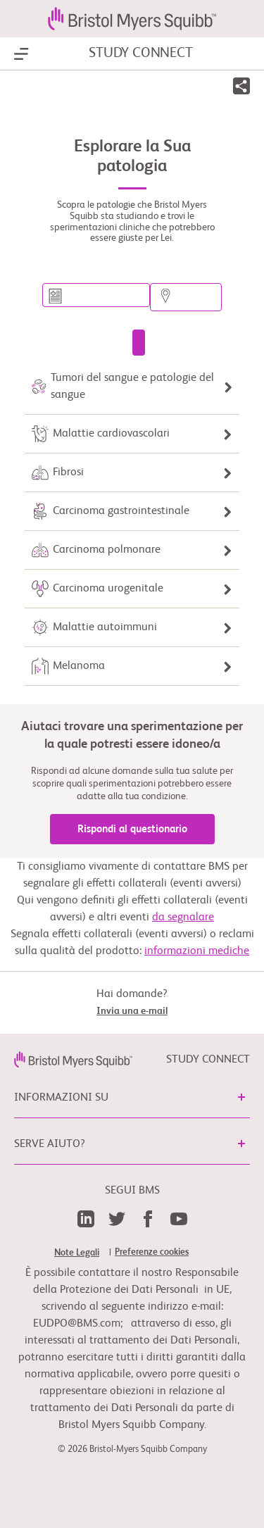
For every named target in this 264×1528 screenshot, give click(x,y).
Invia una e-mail (132, 1011)
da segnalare (183, 917)
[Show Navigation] (21, 54)
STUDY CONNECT (140, 53)
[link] (73, 1059)
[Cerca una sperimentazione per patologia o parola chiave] (96, 295)
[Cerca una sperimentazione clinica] (138, 343)
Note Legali (76, 1253)
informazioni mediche (196, 951)
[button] (241, 88)
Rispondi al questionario (132, 829)
